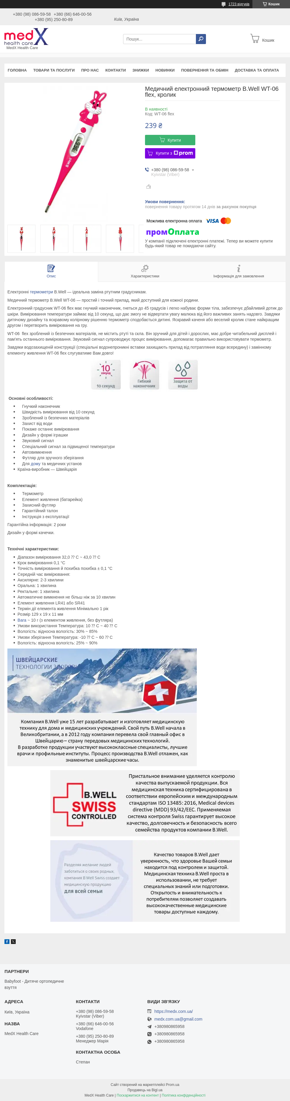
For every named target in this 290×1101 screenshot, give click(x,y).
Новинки (165, 70)
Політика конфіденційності (184, 1095)
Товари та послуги (54, 70)
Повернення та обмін (204, 70)
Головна (17, 70)
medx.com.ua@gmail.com (178, 1019)
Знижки (140, 70)
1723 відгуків (238, 4)
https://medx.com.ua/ (173, 1011)
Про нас (90, 70)
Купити (174, 140)
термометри (41, 292)
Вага (21, 620)
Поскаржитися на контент (138, 1095)
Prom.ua (172, 1085)
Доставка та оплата (257, 70)
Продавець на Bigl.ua (145, 1090)
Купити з (174, 153)
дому (36, 463)
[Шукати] (201, 39)
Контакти (115, 70)
